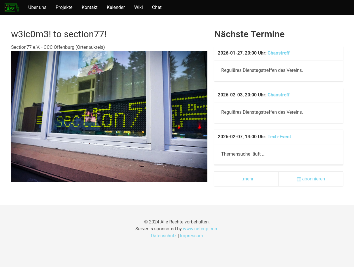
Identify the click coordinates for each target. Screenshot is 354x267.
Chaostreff (278, 53)
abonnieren (311, 179)
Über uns (37, 7)
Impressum (191, 235)
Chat (157, 7)
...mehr (246, 179)
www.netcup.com (201, 228)
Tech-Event (279, 136)
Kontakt (90, 7)
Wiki (138, 7)
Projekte (64, 7)
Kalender (116, 7)
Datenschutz (164, 235)
